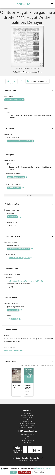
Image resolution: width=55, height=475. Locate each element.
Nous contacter (28, 421)
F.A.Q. (27, 419)
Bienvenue (27, 413)
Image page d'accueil (27, 425)
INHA (27, 436)
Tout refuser (24, 472)
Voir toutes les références (45, 365)
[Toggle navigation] (52, 4)
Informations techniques (27, 415)
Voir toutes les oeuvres (28, 365)
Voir (29, 195)
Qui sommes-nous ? (27, 434)
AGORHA (23, 4)
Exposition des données (27, 423)
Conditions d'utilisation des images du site (27, 72)
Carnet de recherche (27, 440)
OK (13, 472)
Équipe (27, 438)
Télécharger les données (37, 81)
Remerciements (27, 417)
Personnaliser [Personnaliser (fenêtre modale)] (39, 472)
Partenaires (27, 442)
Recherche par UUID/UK (27, 427)
